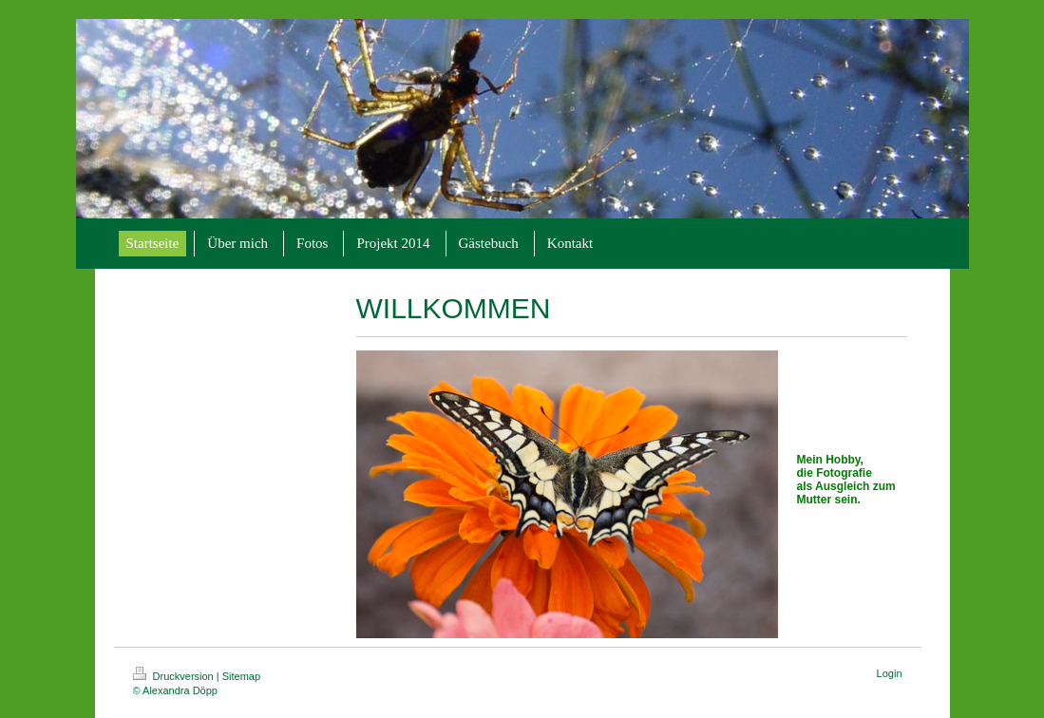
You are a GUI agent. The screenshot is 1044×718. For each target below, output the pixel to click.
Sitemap (241, 676)
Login (889, 673)
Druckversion (175, 676)
